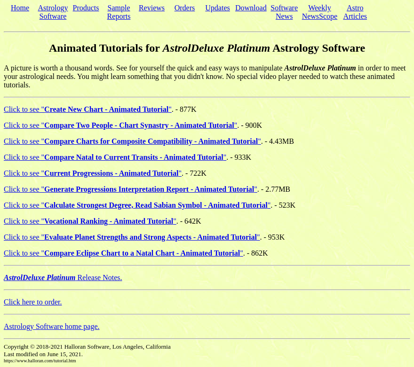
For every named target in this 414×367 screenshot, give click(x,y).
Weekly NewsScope (320, 12)
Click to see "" (88, 109)
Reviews (152, 8)
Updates (217, 8)
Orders (185, 8)
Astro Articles (355, 12)
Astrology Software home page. (52, 326)
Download (251, 8)
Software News (284, 12)
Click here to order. (33, 302)
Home (20, 8)
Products (86, 8)
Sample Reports (119, 12)
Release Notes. (63, 277)
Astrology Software (53, 12)
